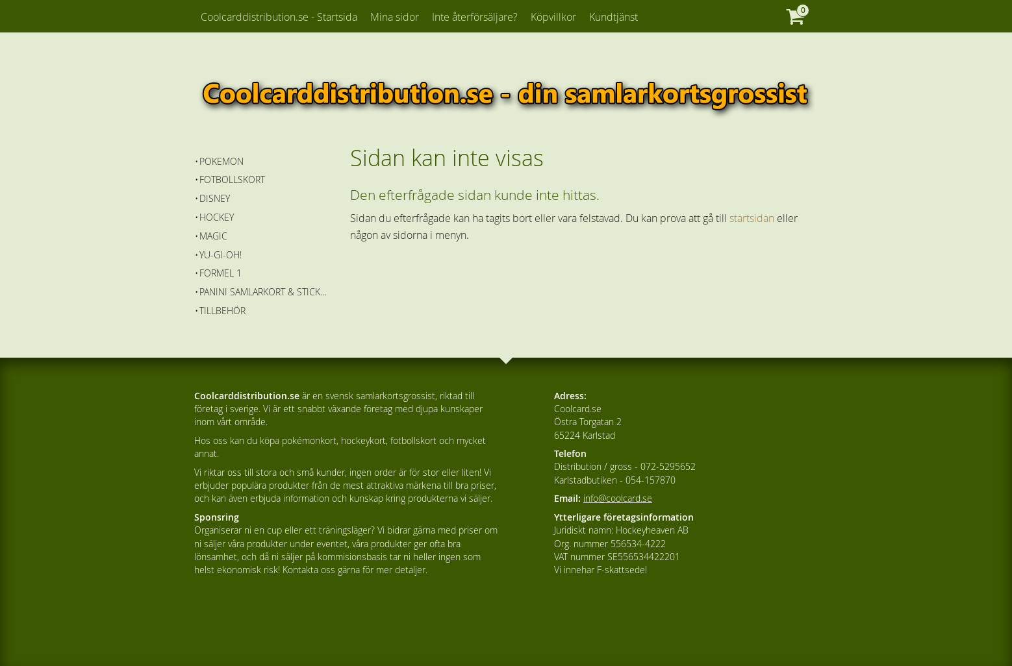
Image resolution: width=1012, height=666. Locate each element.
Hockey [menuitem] (216, 217)
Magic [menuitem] (213, 236)
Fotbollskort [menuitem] (232, 179)
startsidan (751, 218)
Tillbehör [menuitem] (222, 310)
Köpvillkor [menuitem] (553, 17)
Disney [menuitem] (214, 198)
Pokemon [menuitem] (221, 161)
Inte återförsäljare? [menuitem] (475, 17)
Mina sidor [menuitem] (394, 17)
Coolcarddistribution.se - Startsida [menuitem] (279, 17)
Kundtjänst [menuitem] (613, 17)
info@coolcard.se (617, 498)
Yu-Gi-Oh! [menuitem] (220, 255)
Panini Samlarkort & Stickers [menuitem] (265, 292)
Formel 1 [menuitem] (220, 273)
